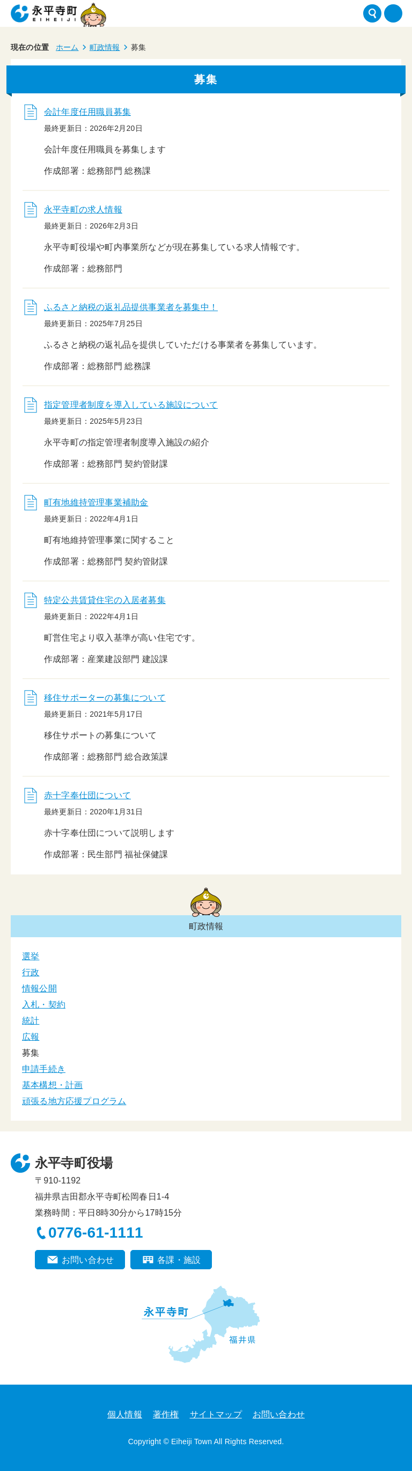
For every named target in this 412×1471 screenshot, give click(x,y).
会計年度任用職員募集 (87, 111)
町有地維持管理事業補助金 (96, 502)
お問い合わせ (88, 1259)
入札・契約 (43, 1004)
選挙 (30, 956)
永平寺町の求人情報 (83, 209)
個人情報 (124, 1414)
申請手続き (43, 1068)
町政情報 (105, 47)
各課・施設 (179, 1259)
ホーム (67, 47)
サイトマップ (216, 1414)
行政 (30, 972)
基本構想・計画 (52, 1085)
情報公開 (39, 988)
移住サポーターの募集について (105, 697)
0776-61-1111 (95, 1232)
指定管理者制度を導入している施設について (131, 404)
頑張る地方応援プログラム (74, 1101)
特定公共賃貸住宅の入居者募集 (105, 600)
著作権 (166, 1414)
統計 (30, 1020)
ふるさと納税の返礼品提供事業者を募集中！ (131, 307)
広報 (30, 1036)
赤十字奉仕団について (87, 795)
